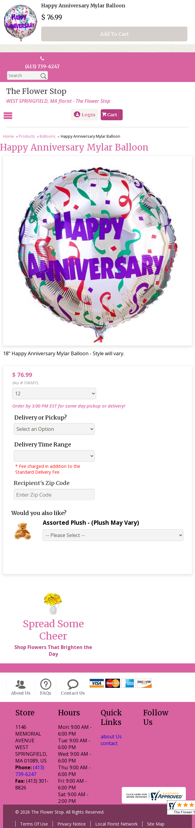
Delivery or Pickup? (40, 417)
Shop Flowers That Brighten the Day (53, 650)
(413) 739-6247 (42, 67)
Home (8, 136)
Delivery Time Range (42, 444)
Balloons (48, 136)
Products (27, 136)
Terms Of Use (34, 823)
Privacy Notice (71, 823)
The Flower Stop (36, 91)
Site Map (155, 823)
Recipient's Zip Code (42, 482)
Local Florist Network (116, 823)
